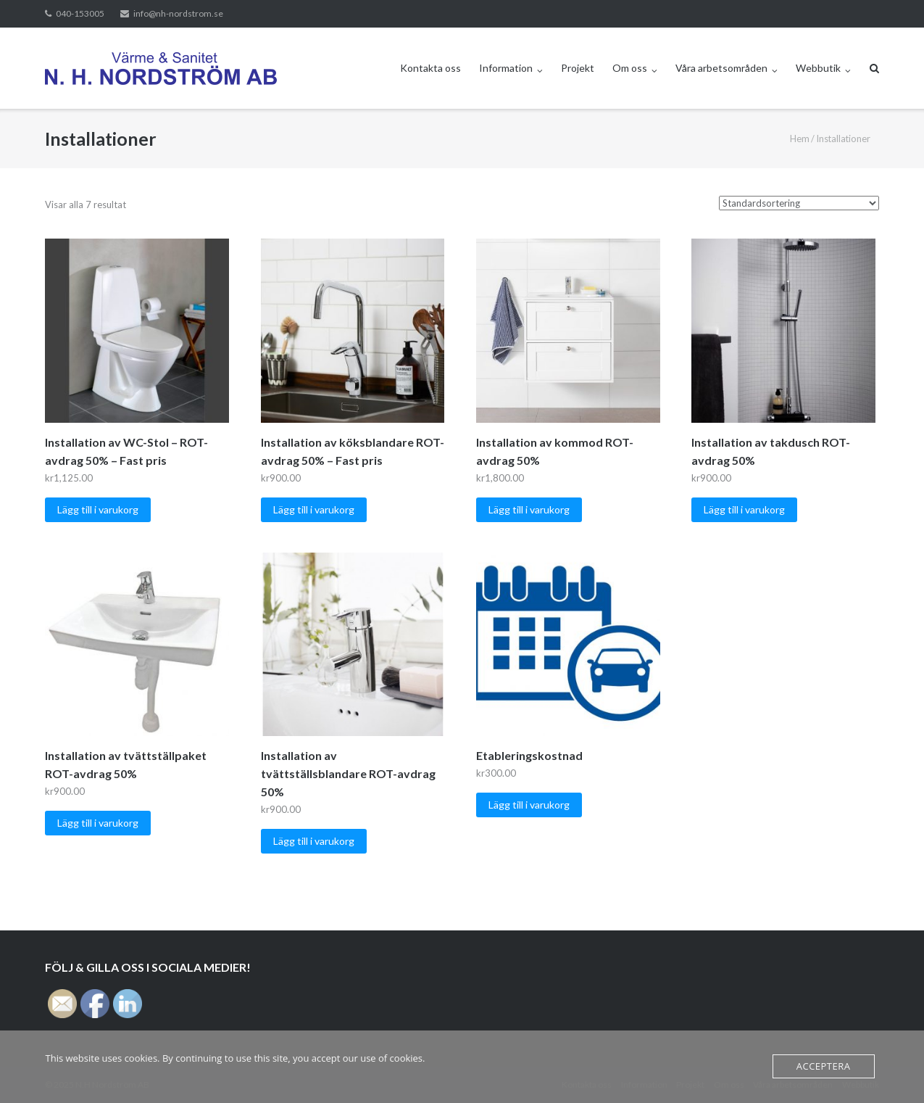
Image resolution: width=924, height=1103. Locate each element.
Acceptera (823, 1066)
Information (506, 68)
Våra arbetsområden (721, 68)
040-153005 (80, 13)
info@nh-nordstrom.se (178, 13)
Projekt (577, 68)
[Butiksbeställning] (799, 203)
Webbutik (818, 68)
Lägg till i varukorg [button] (97, 509)
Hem (799, 138)
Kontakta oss (430, 68)
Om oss (629, 68)
